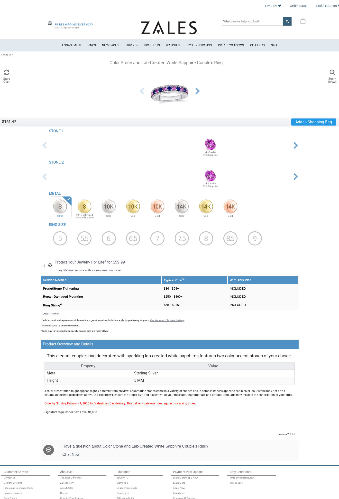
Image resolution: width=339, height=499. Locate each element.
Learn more (51, 313)
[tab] (144, 344)
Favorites (271, 6)
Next (197, 91)
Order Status (298, 6)
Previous (141, 91)
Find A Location (326, 6)
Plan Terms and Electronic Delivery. (167, 320)
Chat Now (71, 454)
